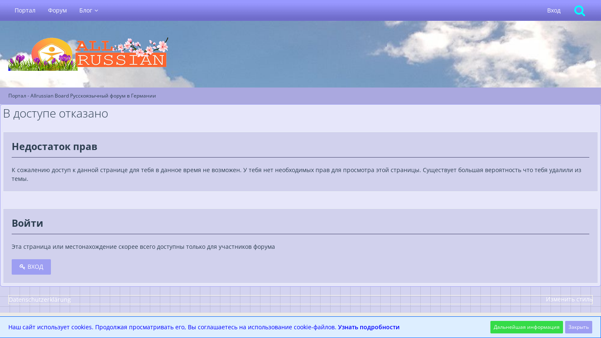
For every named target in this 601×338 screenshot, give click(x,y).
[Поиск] (580, 10)
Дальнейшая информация (527, 326)
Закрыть (578, 326)
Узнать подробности (369, 327)
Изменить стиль (569, 299)
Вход (554, 10)
